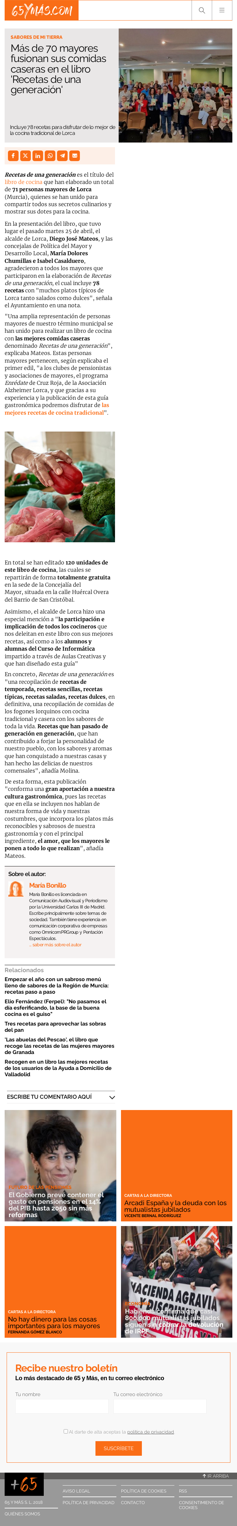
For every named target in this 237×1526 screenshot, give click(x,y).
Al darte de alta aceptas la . (119, 1432)
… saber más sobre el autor (55, 944)
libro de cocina (23, 182)
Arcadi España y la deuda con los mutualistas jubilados (175, 1206)
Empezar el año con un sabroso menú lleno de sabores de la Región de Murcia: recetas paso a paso (57, 985)
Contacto (133, 1502)
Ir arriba (216, 1476)
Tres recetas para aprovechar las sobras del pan (55, 1027)
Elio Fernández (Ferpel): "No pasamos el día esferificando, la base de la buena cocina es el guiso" (55, 1007)
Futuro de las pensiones (40, 1187)
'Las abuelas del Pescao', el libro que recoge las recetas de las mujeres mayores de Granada (59, 1045)
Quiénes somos (22, 1513)
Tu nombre (27, 1394)
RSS (183, 1491)
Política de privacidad (88, 1502)
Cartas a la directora (148, 1195)
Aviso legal (76, 1491)
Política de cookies (143, 1491)
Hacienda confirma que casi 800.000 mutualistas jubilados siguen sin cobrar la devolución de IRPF (174, 1321)
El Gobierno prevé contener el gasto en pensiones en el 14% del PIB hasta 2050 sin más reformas (56, 1205)
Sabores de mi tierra (36, 37)
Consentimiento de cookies (201, 1505)
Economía (137, 1303)
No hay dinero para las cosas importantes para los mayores (54, 1322)
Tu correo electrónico (137, 1394)
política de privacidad (150, 1432)
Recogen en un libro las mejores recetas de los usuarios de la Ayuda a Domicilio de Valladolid (58, 1068)
